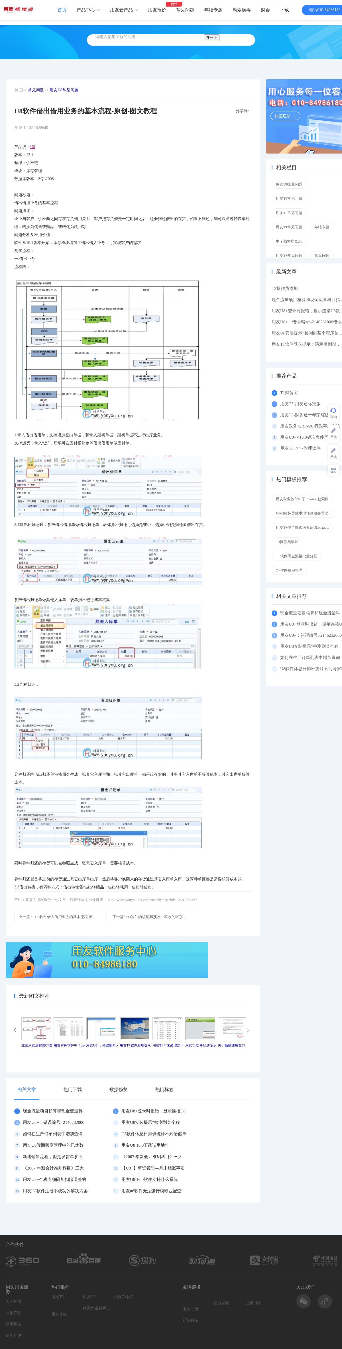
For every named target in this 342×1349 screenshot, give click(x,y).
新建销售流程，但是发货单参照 (53, 1156)
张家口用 (14, 1313)
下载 (284, 9)
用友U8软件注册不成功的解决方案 (55, 1191)
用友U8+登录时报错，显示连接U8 (153, 1111)
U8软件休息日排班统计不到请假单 (153, 1134)
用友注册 (190, 1309)
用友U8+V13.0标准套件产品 (306, 437)
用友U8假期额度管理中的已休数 (53, 1145)
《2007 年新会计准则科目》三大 (151, 1156)
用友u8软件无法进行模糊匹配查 (151, 1191)
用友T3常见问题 (289, 213)
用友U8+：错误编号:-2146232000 (53, 1122)
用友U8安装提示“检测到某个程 (150, 1122)
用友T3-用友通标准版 (300, 404)
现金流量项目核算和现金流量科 (53, 1111)
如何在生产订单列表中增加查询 (53, 1134)
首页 (62, 9)
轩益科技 (190, 1320)
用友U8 (89, 1297)
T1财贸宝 (289, 392)
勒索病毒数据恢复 (97, 1308)
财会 (265, 9)
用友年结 (59, 1314)
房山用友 (14, 1336)
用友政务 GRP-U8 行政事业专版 (310, 426)
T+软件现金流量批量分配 (296, 556)
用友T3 (57, 1297)
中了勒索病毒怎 (289, 241)
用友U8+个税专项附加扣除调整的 (54, 1179)
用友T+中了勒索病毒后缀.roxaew (302, 527)
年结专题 (213, 9)
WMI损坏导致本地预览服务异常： (304, 513)
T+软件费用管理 (289, 570)
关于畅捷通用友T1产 (233, 1045)
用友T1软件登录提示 (200, 1045)
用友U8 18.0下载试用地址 (145, 1145)
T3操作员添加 (285, 288)
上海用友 (253, 1303)
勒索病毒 (242, 9)
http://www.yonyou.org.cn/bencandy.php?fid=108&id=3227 (152, 900)
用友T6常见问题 (289, 198)
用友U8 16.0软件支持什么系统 (149, 1179)
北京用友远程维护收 (36, 1045)
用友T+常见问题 (289, 255)
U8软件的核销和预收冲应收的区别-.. (149, 917)
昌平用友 (14, 1324)
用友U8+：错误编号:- (102, 1045)
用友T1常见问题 (289, 227)
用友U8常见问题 (64, 90)
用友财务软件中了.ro (69, 1045)
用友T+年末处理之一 (168, 1045)
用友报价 (157, 9)
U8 (32, 147)
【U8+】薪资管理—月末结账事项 (153, 1168)
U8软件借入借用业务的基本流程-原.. (57, 917)
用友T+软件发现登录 (135, 1045)
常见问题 (185, 9)
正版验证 (222, 1303)
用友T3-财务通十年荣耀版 (305, 415)
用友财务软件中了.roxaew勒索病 (302, 499)
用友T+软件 (124, 1297)
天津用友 (14, 1301)
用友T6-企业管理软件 (300, 448)
